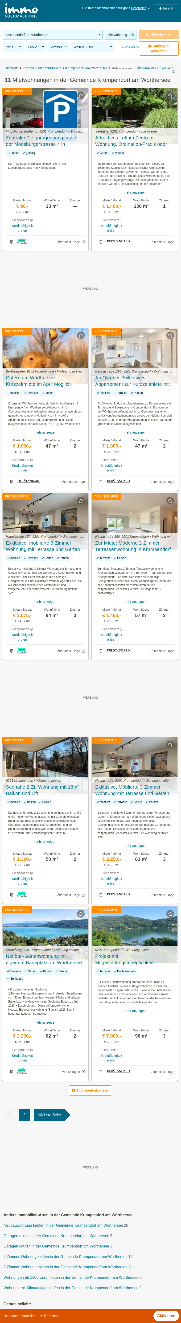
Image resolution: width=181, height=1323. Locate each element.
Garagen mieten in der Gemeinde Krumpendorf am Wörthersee (56, 1236)
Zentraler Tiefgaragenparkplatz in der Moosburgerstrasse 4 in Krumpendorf (41, 141)
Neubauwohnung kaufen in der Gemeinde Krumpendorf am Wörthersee (63, 1225)
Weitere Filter (93, 47)
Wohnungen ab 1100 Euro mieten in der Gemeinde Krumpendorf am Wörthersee (71, 1277)
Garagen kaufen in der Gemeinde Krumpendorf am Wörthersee (56, 1246)
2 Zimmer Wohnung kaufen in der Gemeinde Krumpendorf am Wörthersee (66, 1257)
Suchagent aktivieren (159, 48)
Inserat (166, 8)
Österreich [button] (141, 8)
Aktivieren (166, 1316)
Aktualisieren (159, 34)
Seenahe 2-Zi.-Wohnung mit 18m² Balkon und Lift (42, 790)
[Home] (21, 11)
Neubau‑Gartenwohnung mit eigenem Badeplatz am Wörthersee (44, 959)
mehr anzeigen (135, 192)
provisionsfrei (130, 46)
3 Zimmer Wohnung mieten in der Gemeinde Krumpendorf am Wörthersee (66, 1267)
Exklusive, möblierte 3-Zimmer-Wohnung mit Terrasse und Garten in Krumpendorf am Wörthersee (43, 546)
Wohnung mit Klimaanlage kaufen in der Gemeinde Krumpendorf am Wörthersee (71, 1288)
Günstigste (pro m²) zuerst (155, 68)
